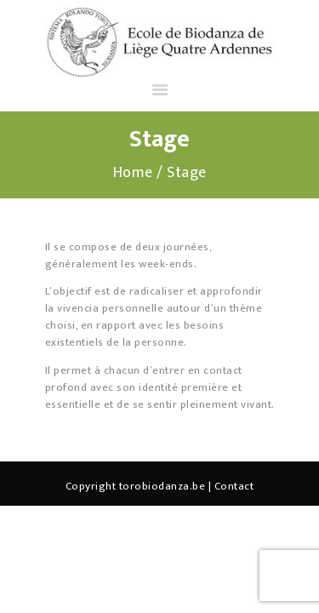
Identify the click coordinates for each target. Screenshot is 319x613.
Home (133, 173)
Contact (234, 486)
